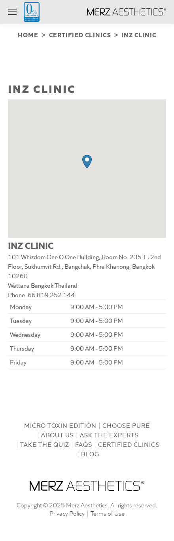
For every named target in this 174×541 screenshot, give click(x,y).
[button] (87, 161)
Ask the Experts (109, 434)
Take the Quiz (44, 443)
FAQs (83, 443)
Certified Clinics (129, 443)
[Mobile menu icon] (12, 12)
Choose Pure (126, 424)
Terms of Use (108, 512)
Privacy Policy (67, 512)
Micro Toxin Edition (60, 424)
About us (57, 434)
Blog (90, 453)
